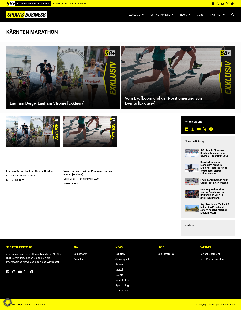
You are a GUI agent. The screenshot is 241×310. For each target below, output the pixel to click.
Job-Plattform (166, 253)
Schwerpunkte (161, 15)
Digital (119, 269)
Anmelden (79, 259)
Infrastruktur (122, 280)
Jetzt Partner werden (212, 259)
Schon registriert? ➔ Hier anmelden (69, 3)
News (185, 15)
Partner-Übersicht (210, 253)
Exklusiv (136, 15)
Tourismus (121, 290)
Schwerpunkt (122, 259)
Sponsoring (122, 285)
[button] (232, 15)
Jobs (200, 14)
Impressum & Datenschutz (32, 304)
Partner (217, 15)
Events (119, 274)
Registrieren (80, 253)
